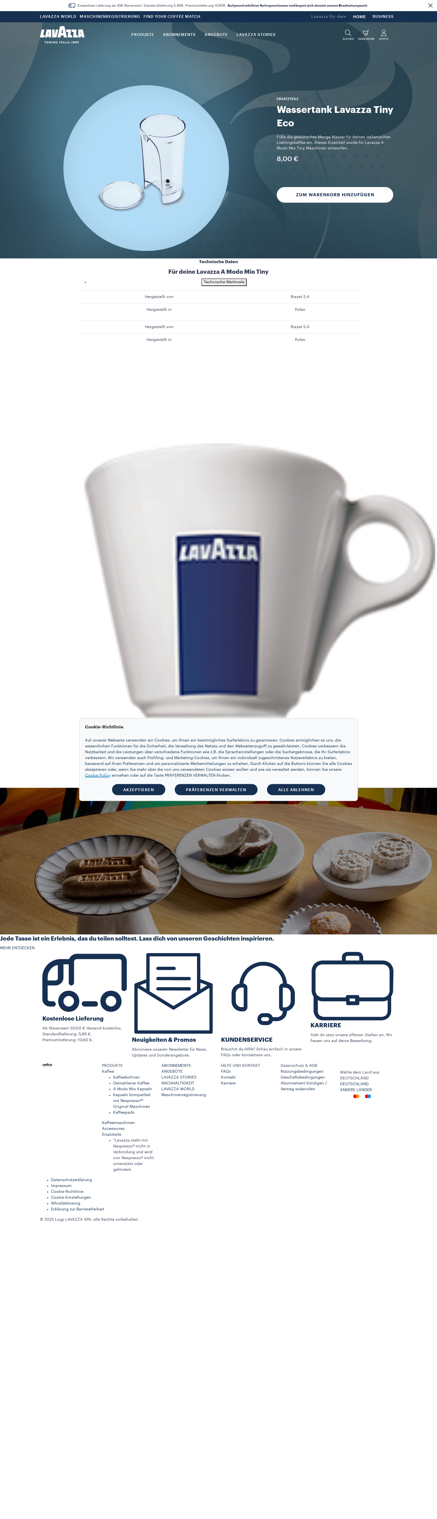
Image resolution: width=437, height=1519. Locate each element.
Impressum (61, 1186)
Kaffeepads (123, 1113)
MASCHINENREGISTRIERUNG (110, 17)
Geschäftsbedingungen (303, 1077)
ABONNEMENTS (176, 1066)
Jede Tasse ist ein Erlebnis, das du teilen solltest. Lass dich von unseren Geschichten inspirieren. (137, 939)
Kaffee (108, 1072)
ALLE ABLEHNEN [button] (296, 789)
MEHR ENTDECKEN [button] (17, 948)
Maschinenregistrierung (183, 1095)
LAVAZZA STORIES (178, 1077)
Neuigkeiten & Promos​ (164, 1040)
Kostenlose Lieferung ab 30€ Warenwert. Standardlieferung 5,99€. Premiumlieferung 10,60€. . (222, 5)
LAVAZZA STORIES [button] (256, 35)
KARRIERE (325, 1025)
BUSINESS (383, 17)
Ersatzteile (111, 1135)
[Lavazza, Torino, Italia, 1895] (62, 35)
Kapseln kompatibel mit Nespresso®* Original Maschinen (131, 1101)
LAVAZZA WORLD (58, 17)
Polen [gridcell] (300, 310)
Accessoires (113, 1129)
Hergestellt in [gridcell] (159, 310)
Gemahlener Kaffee (131, 1083)
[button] (430, 5)
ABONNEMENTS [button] (179, 35)
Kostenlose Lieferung (73, 1019)
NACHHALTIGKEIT (177, 1083)
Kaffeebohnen (126, 1077)
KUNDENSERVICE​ (247, 1040)
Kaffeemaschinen (118, 1123)
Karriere (228, 1083)
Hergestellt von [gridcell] (159, 297)
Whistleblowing (65, 1203)
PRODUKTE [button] (142, 35)
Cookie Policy (98, 775)
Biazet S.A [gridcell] (300, 297)
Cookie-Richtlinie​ (67, 1192)
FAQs (226, 1072)
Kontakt (228, 1077)
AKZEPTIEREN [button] (138, 789)
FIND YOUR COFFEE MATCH (172, 17)
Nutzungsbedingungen (302, 1072)
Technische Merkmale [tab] (224, 282)
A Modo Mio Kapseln (132, 1089)
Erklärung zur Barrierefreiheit (77, 1209)
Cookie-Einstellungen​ (71, 1198)
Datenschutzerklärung (71, 1180)
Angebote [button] (216, 35)
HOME (359, 16)
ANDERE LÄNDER (356, 1090)
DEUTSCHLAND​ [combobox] (354, 1078)
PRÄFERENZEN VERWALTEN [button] (216, 789)
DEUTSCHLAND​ (354, 1084)
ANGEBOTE (172, 1072)
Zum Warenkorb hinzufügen (335, 195)
